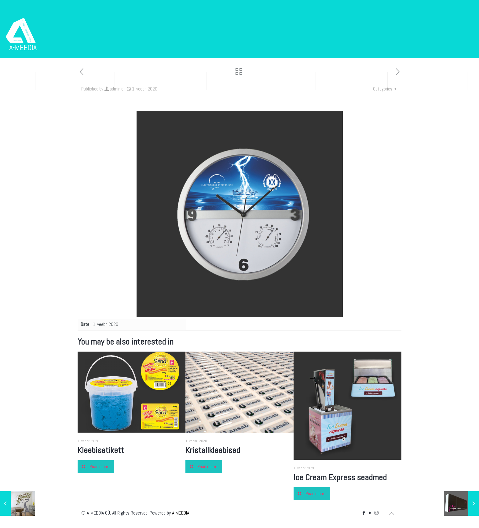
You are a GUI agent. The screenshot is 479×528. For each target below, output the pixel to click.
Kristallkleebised (212, 450)
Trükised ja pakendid (75, 81)
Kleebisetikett (101, 450)
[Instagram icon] (376, 513)
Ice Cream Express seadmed (340, 477)
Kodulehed (230, 81)
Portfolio (20, 108)
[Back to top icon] (391, 513)
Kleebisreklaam (284, 81)
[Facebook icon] (363, 513)
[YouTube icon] (370, 513)
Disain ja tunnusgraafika (160, 81)
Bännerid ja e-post (351, 81)
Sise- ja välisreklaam (427, 81)
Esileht (17, 81)
